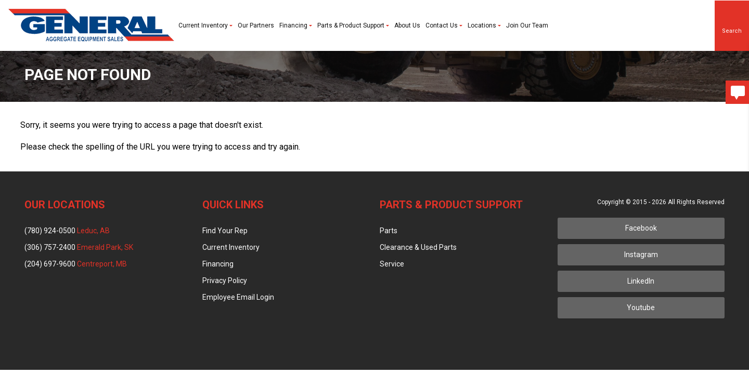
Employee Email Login (238, 297)
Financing (295, 25)
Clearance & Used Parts (418, 247)
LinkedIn (640, 281)
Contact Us (443, 25)
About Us (407, 25)
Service (392, 264)
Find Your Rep (225, 230)
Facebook (641, 228)
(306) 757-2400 (78, 247)
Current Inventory (205, 25)
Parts (388, 230)
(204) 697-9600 (75, 264)
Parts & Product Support (353, 25)
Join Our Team (527, 25)
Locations (484, 25)
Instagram (641, 254)
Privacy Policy (224, 280)
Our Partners (256, 25)
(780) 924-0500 (67, 230)
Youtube (641, 307)
